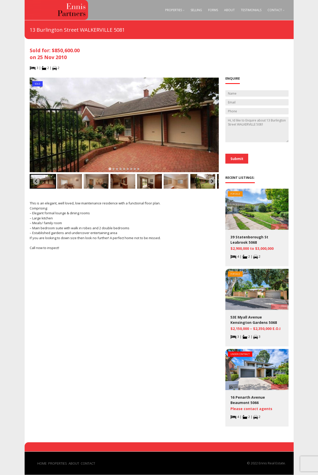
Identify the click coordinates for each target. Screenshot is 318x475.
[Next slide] (212, 181)
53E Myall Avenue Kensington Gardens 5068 (253, 320)
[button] (43, 181)
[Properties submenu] (184, 10)
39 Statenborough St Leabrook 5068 (249, 240)
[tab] (110, 168)
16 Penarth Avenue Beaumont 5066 (247, 400)
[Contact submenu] (283, 10)
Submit (236, 158)
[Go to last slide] (36, 181)
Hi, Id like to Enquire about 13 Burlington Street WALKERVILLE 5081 (257, 129)
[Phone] (257, 111)
